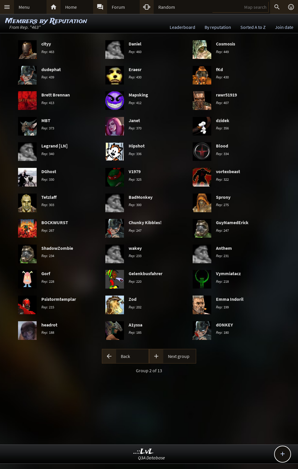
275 (222, 204)
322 (222, 179)
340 (47, 153)
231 (222, 255)
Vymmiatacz (228, 273)
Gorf (45, 273)
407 (222, 102)
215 (47, 307)
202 (135, 307)
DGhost (48, 171)
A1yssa (135, 325)
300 (135, 204)
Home (71, 7)
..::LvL (143, 452)
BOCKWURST (54, 222)
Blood (222, 146)
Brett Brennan (55, 95)
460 (135, 51)
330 (47, 179)
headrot (49, 325)
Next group (178, 356)
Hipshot (137, 146)
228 (47, 281)
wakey (135, 248)
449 (222, 51)
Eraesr (135, 69)
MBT (45, 120)
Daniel (135, 44)
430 (135, 77)
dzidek (222, 120)
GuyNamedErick (232, 222)
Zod (132, 299)
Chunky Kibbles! (145, 222)
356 (222, 128)
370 (135, 128)
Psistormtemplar (58, 299)
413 (47, 102)
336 (135, 153)
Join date (284, 27)
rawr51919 (226, 95)
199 (222, 307)
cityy (46, 44)
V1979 (135, 171)
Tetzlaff (49, 197)
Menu (24, 7)
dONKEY (224, 325)
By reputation (218, 27)
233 (135, 255)
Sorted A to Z (253, 27)
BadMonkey (140, 197)
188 (47, 332)
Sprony (223, 197)
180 (222, 332)
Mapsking (138, 95)
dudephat (51, 69)
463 (47, 51)
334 (222, 153)
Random (166, 7)
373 (47, 128)
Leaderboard (182, 27)
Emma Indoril (230, 299)
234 (47, 255)
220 (135, 281)
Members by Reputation (46, 21)
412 (135, 102)
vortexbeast (228, 171)
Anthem (224, 248)
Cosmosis (225, 44)
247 (135, 230)
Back (125, 356)
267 (47, 230)
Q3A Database (151, 458)
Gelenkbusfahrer (145, 273)
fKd (219, 69)
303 (47, 204)
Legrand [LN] (54, 146)
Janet (134, 120)
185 (135, 332)
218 (222, 281)
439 (47, 77)
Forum (118, 7)
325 (135, 179)
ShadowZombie (57, 248)
